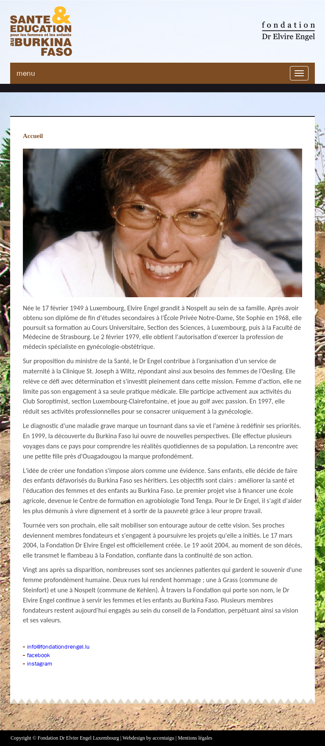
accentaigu (163, 738)
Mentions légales (195, 738)
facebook (38, 655)
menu (26, 73)
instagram (39, 663)
